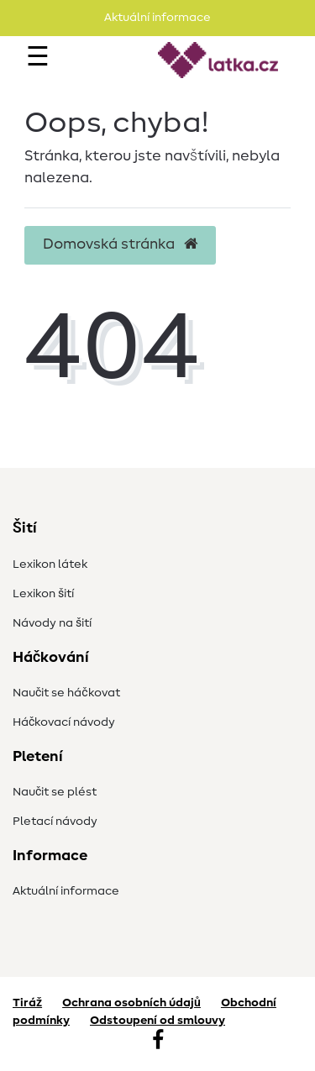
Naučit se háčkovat (66, 693)
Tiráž (27, 1003)
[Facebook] (158, 1041)
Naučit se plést (55, 792)
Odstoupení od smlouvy (157, 1020)
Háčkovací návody (64, 722)
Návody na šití (52, 623)
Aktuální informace (66, 891)
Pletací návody (55, 821)
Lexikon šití (43, 594)
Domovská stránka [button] (120, 244)
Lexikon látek (50, 564)
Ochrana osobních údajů (131, 1003)
